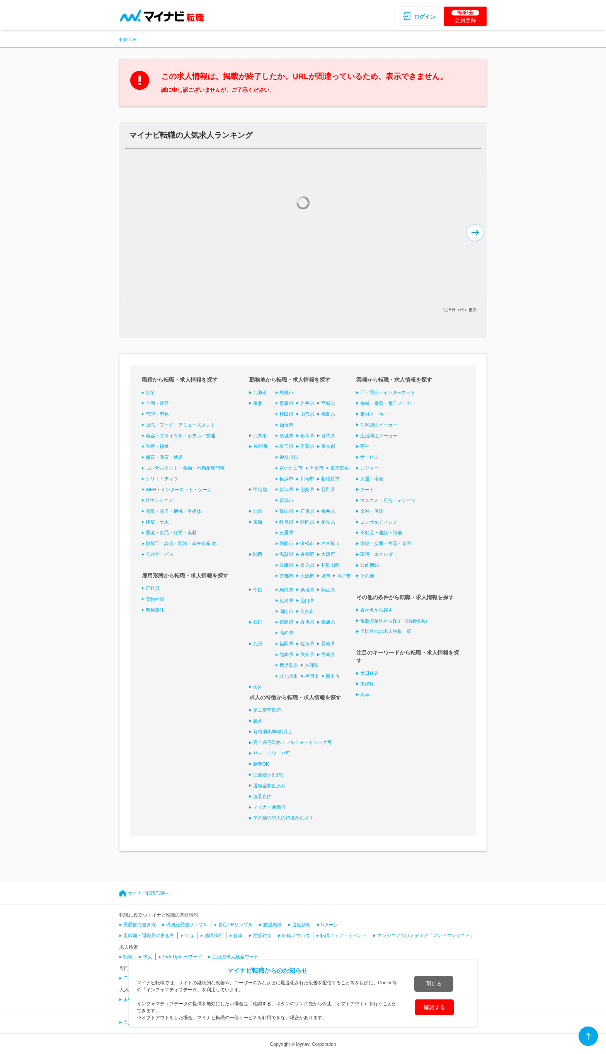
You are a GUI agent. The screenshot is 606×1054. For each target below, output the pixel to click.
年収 (189, 935)
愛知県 (328, 522)
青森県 (286, 403)
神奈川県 (288, 457)
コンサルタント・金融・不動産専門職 (185, 468)
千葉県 (307, 446)
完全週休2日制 (268, 775)
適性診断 (301, 924)
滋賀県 (286, 554)
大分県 (307, 654)
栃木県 (307, 436)
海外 (257, 687)
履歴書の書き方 (139, 924)
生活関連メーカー (378, 436)
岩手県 (307, 403)
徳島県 (286, 622)
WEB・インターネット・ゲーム (179, 489)
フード (367, 489)
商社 (364, 446)
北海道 (260, 392)
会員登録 (465, 16)
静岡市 (286, 543)
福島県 (328, 414)
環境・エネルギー (378, 554)
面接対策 (262, 935)
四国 (257, 622)
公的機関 (369, 565)
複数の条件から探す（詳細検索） (395, 621)
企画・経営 (157, 403)
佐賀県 (307, 643)
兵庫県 (286, 565)
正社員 (153, 588)
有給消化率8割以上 (273, 731)
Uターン (330, 924)
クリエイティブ (162, 479)
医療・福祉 (157, 446)
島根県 (307, 590)
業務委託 (155, 610)
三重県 (286, 532)
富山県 (286, 511)
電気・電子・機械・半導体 (173, 511)
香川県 (307, 622)
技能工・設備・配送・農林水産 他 (181, 543)
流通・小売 (371, 479)
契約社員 (155, 599)
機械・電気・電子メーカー (388, 403)
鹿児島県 (288, 665)
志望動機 (272, 924)
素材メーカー (374, 414)
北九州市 (288, 676)
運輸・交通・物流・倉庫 (385, 543)
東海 (257, 522)
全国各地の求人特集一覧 (385, 631)
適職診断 (213, 935)
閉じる (434, 983)
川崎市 (307, 479)
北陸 (257, 511)
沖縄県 (312, 665)
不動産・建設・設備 (381, 532)
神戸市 (344, 576)
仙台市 (286, 425)
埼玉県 (286, 446)
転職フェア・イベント (343, 935)
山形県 (307, 414)
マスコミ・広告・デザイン (388, 500)
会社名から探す (376, 610)
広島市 (307, 611)
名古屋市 (330, 543)
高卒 (364, 695)
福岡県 (286, 643)
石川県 (307, 511)
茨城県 (286, 436)
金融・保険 (371, 511)
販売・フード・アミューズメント (180, 425)
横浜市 (286, 479)
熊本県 (286, 654)
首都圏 (260, 446)
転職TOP (127, 39)
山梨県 (307, 489)
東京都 (328, 446)
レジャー (369, 468)
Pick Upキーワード (182, 957)
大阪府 (328, 554)
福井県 (328, 511)
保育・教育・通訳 (164, 457)
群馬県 (328, 436)
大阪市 (307, 576)
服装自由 (262, 796)
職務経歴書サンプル (187, 924)
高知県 (286, 633)
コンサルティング (378, 522)
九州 (257, 643)
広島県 (286, 600)
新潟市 (286, 500)
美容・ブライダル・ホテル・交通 (180, 436)
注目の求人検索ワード (235, 957)
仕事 (238, 935)
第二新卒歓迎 (267, 710)
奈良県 (307, 565)
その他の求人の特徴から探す (283, 818)
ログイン (425, 17)
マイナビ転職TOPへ (149, 893)
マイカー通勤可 (269, 807)
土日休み (369, 673)
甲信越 (260, 489)
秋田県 (286, 414)
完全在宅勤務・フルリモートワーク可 (292, 742)
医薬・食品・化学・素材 (171, 532)
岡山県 (328, 590)
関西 (257, 554)
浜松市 (307, 543)
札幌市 (286, 392)
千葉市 (316, 468)
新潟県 (286, 489)
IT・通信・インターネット (387, 392)
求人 (147, 957)
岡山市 (286, 611)
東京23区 (339, 468)
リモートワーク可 (271, 753)
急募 (257, 720)
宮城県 (328, 403)
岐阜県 (286, 522)
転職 (128, 957)
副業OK (261, 764)
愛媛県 (328, 622)
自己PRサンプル (235, 924)
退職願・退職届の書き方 (148, 935)
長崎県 (328, 643)
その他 (367, 576)
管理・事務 (157, 414)
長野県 (328, 489)
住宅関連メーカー (378, 425)
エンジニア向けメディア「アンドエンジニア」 (426, 935)
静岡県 (307, 522)
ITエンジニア (159, 500)
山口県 (307, 600)
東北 (257, 403)
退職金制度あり (269, 785)
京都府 (307, 554)
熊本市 (333, 676)
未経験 (367, 684)
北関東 (260, 436)
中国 (257, 590)
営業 (150, 392)
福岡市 (312, 676)
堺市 (325, 576)
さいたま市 (291, 468)
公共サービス (160, 554)
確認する (434, 1007)
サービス (369, 457)
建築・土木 (157, 522)
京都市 (286, 576)
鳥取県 (286, 590)
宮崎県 (328, 654)
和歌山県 (330, 565)
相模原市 (330, 479)
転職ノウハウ (296, 935)
